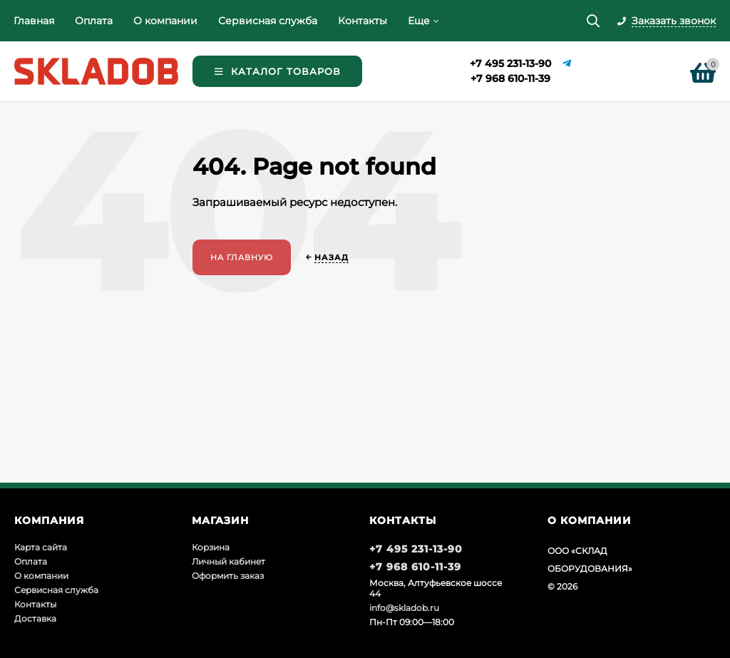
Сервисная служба (267, 20)
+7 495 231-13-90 (510, 63)
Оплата (94, 20)
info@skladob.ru (404, 607)
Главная (34, 20)
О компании (165, 20)
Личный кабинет (228, 561)
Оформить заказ (228, 575)
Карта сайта (40, 547)
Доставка (35, 618)
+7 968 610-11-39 (510, 78)
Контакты (362, 20)
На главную (241, 257)
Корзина (211, 547)
